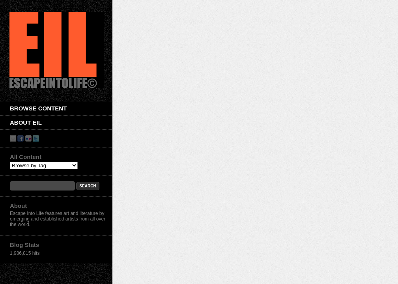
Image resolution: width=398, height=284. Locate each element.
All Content (25, 156)
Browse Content (38, 108)
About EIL (26, 122)
